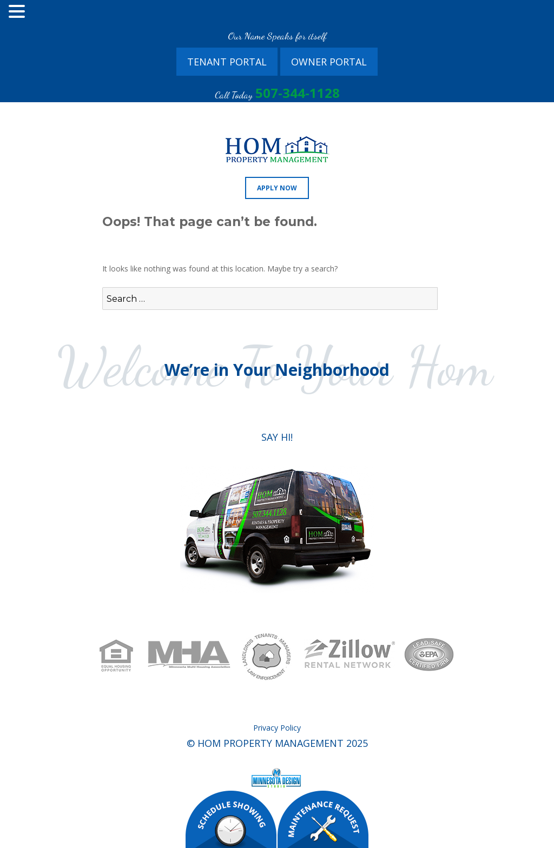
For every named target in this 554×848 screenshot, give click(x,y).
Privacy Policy (277, 728)
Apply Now (277, 188)
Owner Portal (329, 61)
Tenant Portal (227, 61)
